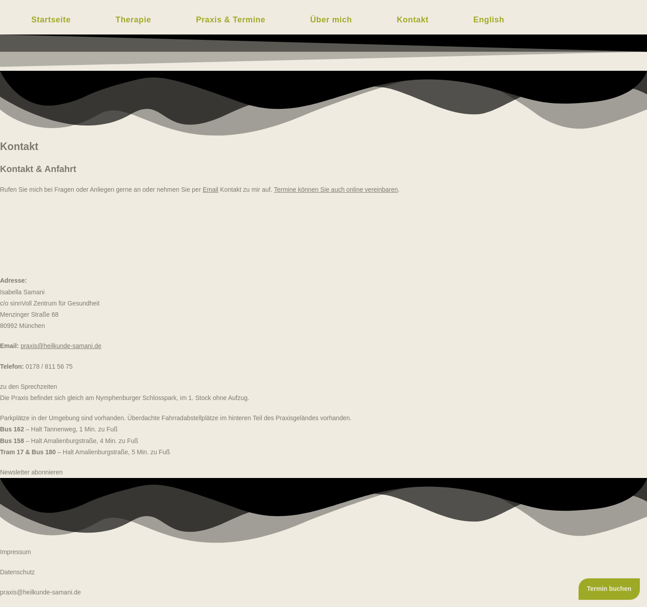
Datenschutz (17, 572)
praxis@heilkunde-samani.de (40, 592)
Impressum (15, 551)
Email (210, 189)
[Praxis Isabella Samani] (323, 237)
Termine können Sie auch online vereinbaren (336, 189)
